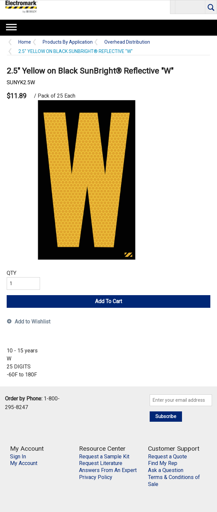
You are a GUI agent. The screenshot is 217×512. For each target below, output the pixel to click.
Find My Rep (162, 463)
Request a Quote (167, 456)
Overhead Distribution (127, 42)
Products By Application (68, 42)
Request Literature (100, 463)
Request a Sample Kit (104, 456)
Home (24, 42)
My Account (23, 463)
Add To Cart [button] (108, 301)
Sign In (18, 456)
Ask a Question (165, 470)
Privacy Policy (95, 477)
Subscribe (165, 416)
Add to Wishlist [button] (32, 321)
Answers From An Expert (108, 470)
